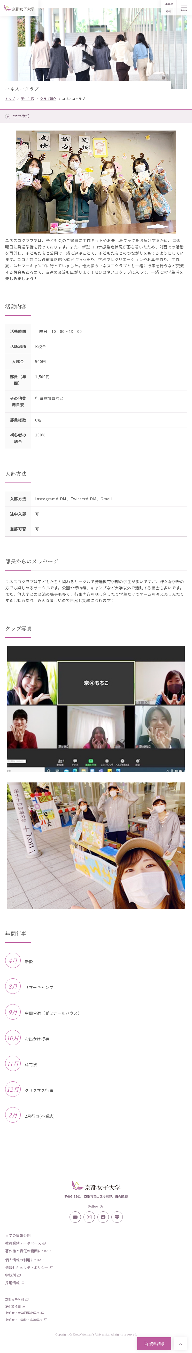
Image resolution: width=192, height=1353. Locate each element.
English (169, 3)
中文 (168, 11)
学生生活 (21, 116)
